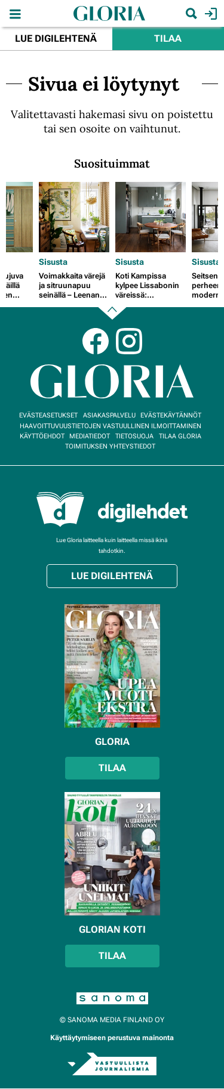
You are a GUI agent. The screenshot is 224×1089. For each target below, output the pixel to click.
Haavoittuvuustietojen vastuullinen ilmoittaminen (110, 426)
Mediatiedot (89, 436)
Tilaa (168, 38)
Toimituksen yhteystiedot (110, 446)
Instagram (129, 341)
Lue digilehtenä (56, 38)
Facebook (95, 341)
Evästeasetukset (48, 415)
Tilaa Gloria (180, 436)
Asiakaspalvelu (109, 415)
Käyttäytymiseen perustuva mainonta (112, 1038)
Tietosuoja (134, 436)
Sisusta (53, 262)
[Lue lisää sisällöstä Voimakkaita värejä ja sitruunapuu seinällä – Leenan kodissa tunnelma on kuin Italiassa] (74, 217)
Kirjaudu (209, 14)
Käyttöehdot (42, 436)
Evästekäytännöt (170, 415)
